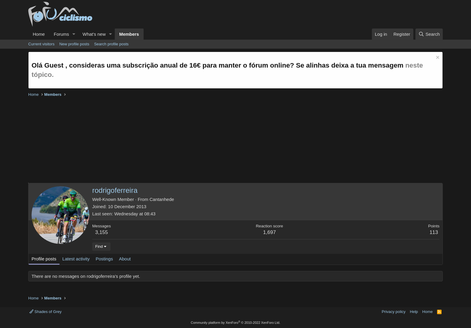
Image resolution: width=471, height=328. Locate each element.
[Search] (429, 34)
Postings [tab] (104, 258)
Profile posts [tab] (44, 258)
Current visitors (41, 44)
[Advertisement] (208, 141)
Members (129, 34)
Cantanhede (162, 199)
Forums (61, 34)
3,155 (101, 232)
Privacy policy (394, 311)
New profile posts (74, 44)
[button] (74, 34)
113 (434, 232)
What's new (94, 34)
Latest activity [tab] (76, 258)
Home (39, 34)
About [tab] (125, 258)
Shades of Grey (45, 311)
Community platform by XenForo (235, 322)
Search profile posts (111, 44)
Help (414, 311)
